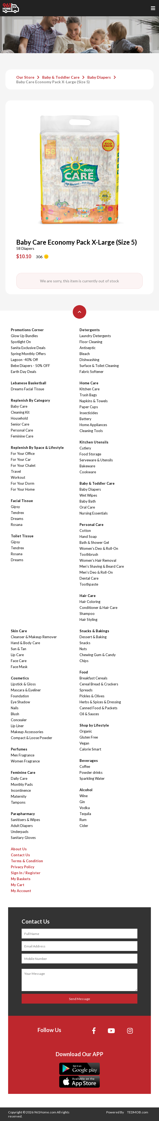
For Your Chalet (23, 465)
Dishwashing (89, 359)
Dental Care (89, 578)
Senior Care (20, 424)
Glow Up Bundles (24, 336)
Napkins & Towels (94, 401)
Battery (85, 419)
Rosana (16, 524)
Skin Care (19, 631)
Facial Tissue (22, 501)
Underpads (19, 831)
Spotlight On (21, 342)
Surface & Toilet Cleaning (99, 365)
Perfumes (19, 749)
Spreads (86, 690)
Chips (84, 661)
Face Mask (19, 667)
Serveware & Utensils (96, 460)
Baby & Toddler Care (61, 77)
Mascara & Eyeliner (26, 690)
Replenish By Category (30, 400)
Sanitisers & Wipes (25, 819)
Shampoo (87, 613)
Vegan (84, 743)
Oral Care (87, 507)
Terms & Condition (27, 861)
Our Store (25, 77)
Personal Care (22, 430)
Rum (83, 819)
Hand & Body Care (25, 643)
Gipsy (15, 506)
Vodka (85, 808)
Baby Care (19, 406)
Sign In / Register (26, 873)
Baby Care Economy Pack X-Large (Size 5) (53, 81)
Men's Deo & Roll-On (96, 572)
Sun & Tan (18, 649)
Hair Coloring (90, 601)
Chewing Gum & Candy (98, 655)
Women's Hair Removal (98, 560)
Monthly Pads (22, 784)
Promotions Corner (27, 330)
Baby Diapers (99, 77)
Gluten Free (89, 737)
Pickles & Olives (92, 696)
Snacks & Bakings (94, 631)
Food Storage (90, 454)
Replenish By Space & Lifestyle (37, 447)
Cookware (88, 472)
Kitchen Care (90, 389)
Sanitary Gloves (23, 837)
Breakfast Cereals (93, 678)
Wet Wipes (88, 495)
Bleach (85, 354)
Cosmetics (20, 678)
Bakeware (87, 466)
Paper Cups (89, 407)
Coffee (85, 766)
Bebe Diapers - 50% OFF (30, 365)
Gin (82, 802)
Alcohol (86, 790)
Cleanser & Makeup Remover (34, 637)
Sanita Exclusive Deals (28, 348)
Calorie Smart (90, 749)
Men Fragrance (22, 755)
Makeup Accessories (27, 732)
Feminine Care (22, 436)
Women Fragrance (25, 761)
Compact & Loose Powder (31, 738)
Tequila (85, 814)
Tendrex (17, 512)
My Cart (17, 885)
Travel (16, 471)
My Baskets (21, 879)
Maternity (19, 796)
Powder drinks (91, 772)
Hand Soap (88, 536)
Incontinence (21, 790)
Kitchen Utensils (94, 442)
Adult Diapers (22, 825)
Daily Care (19, 778)
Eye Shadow (20, 702)
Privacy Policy (22, 867)
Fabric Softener (92, 371)
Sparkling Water (92, 778)
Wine (84, 796)
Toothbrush (89, 554)
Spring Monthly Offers (28, 354)
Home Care (89, 383)
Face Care (19, 661)
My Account (21, 891)
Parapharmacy (23, 814)
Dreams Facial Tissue (27, 389)
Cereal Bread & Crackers (99, 684)
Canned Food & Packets (98, 708)
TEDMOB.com (137, 1112)
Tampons (18, 802)
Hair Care (88, 595)
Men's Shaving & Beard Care (102, 566)
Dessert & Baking (93, 637)
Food (84, 672)
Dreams (17, 518)
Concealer (19, 720)
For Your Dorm (22, 483)
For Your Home (23, 489)
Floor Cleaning (91, 342)
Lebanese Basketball (28, 383)
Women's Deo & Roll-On (99, 548)
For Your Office (23, 453)
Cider (84, 825)
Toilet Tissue (22, 536)
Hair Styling (88, 619)
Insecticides (89, 413)
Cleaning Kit (20, 412)
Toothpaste (89, 584)
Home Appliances (93, 425)
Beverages (89, 760)
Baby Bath (88, 501)
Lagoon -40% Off (24, 359)
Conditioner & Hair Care (98, 607)
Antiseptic (87, 348)
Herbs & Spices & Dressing (100, 702)
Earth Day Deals (23, 371)
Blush (15, 714)
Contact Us (20, 855)
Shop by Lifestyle (94, 725)
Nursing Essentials (94, 513)
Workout (18, 477)
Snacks (85, 643)
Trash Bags (88, 395)
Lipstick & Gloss (23, 684)
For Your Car (21, 459)
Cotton (85, 530)
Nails (14, 708)
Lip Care (17, 655)
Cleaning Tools (91, 431)
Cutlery (85, 448)
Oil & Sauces (89, 714)
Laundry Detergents (95, 336)
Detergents (90, 330)
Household (19, 418)
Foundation (20, 696)
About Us (19, 849)
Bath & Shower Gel (94, 542)
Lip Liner (17, 726)
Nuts (83, 649)
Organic (86, 731)
